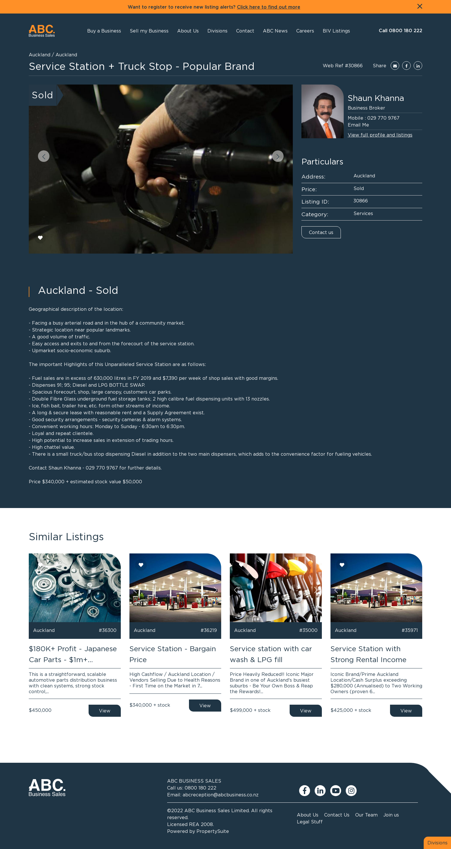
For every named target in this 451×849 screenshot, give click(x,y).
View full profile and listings (380, 134)
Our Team (366, 814)
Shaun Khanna (376, 98)
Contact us (321, 232)
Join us (391, 814)
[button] (188, 30)
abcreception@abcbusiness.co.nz (221, 794)
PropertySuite (212, 831)
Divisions (437, 842)
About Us (307, 814)
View (104, 710)
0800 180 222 (200, 787)
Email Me (358, 124)
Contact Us (336, 814)
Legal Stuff (310, 821)
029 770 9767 (383, 117)
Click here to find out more (268, 7)
